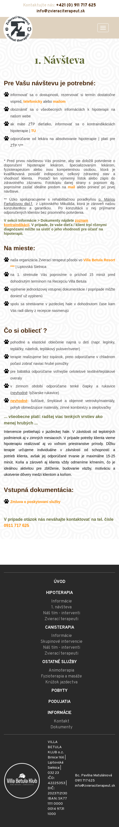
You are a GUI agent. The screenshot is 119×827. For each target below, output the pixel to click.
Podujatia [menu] (59, 701)
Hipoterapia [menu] (59, 593)
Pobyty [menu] (59, 690)
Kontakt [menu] (61, 721)
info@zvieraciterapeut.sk (61, 11)
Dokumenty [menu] (61, 727)
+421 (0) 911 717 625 (76, 5)
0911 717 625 (85, 780)
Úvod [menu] (59, 581)
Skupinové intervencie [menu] (61, 641)
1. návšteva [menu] (61, 607)
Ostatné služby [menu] (59, 662)
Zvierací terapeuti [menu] (61, 619)
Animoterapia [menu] (61, 670)
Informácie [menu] (61, 601)
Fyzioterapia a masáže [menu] (61, 676)
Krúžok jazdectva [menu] (61, 682)
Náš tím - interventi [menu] (61, 613)
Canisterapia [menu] (59, 627)
